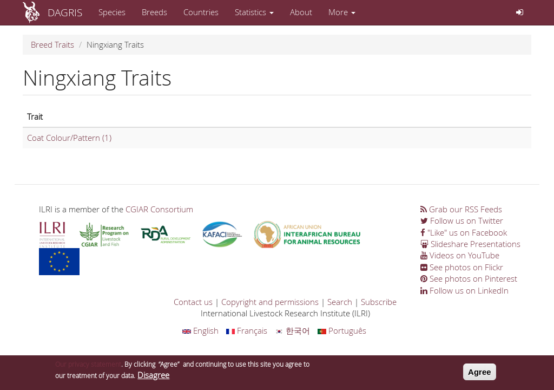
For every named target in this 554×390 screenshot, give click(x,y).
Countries (201, 11)
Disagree (153, 377)
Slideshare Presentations (470, 243)
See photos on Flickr (461, 267)
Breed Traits (52, 44)
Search (339, 301)
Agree (479, 374)
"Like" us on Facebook (463, 232)
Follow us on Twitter (461, 220)
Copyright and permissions (270, 301)
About (301, 11)
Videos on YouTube (459, 255)
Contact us (193, 301)
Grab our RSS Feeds (461, 209)
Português (342, 330)
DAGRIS (65, 12)
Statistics (254, 11)
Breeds (154, 11)
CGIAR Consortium (159, 209)
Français (246, 330)
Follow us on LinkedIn (464, 290)
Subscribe (379, 301)
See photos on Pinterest (468, 278)
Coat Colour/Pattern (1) (69, 137)
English (200, 330)
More (341, 11)
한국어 (292, 330)
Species (112, 11)
